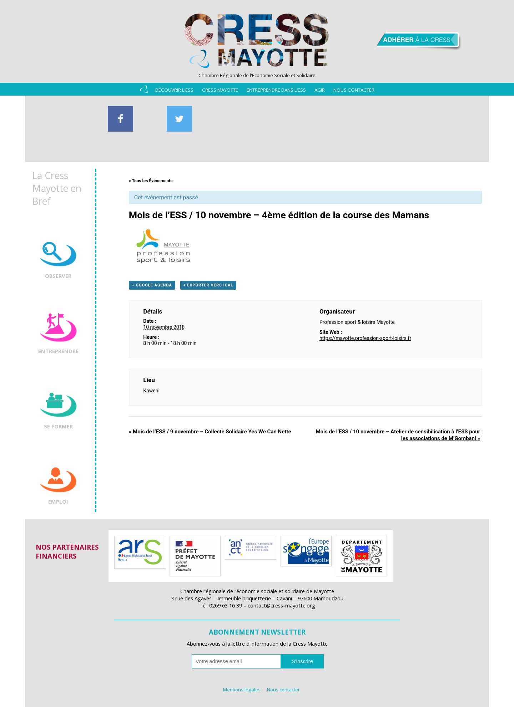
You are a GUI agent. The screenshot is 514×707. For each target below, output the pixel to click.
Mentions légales (242, 689)
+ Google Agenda (152, 285)
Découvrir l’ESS (174, 90)
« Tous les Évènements (151, 180)
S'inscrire (302, 661)
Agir (319, 90)
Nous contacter (353, 90)
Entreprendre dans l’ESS (276, 90)
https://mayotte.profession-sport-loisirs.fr (365, 338)
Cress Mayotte (220, 90)
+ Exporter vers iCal (208, 285)
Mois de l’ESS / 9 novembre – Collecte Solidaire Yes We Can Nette (210, 431)
